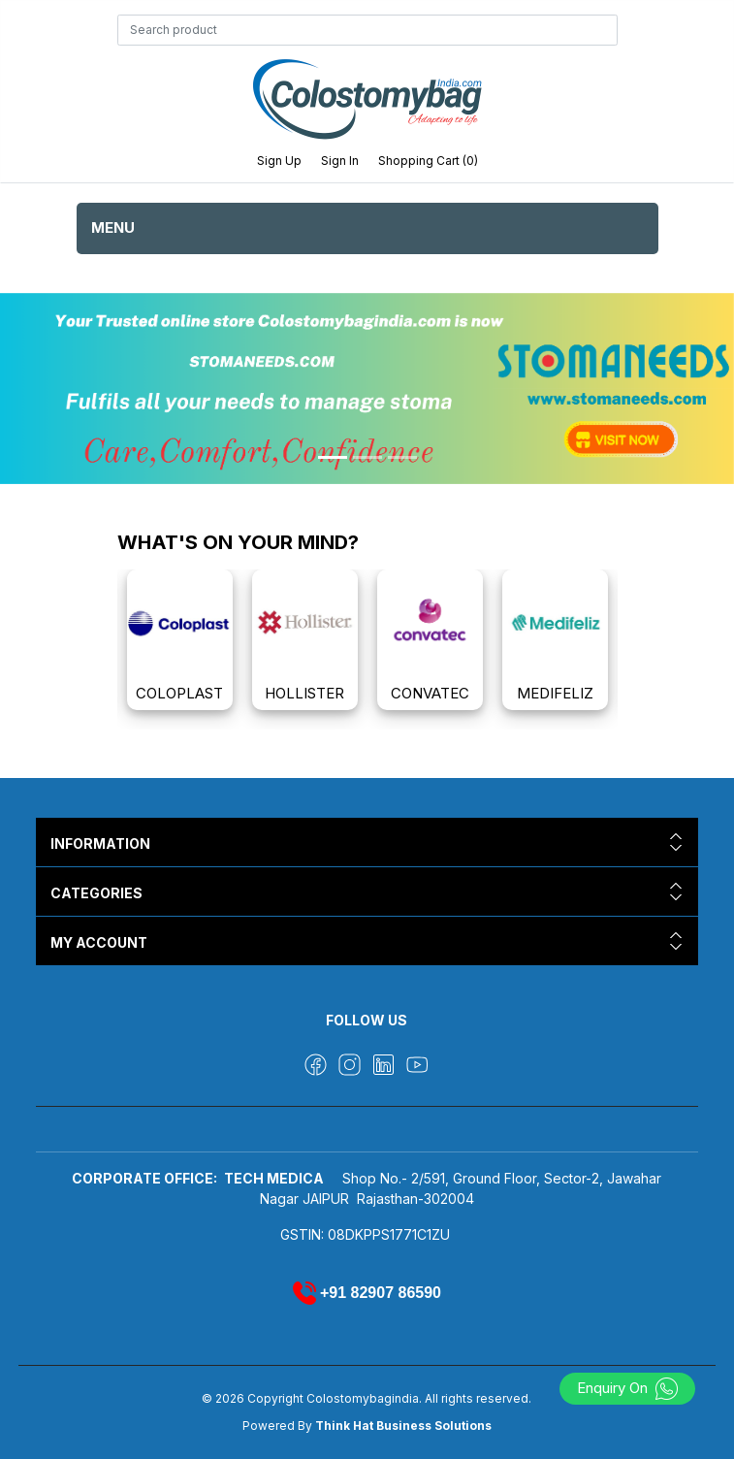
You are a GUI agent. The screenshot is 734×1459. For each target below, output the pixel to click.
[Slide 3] (402, 457)
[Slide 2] (367, 457)
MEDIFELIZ (555, 693)
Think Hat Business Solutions (403, 1425)
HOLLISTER (304, 693)
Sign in (340, 160)
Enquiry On (628, 1387)
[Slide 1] (332, 457)
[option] (180, 639)
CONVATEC (430, 693)
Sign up (279, 160)
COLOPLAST (179, 693)
